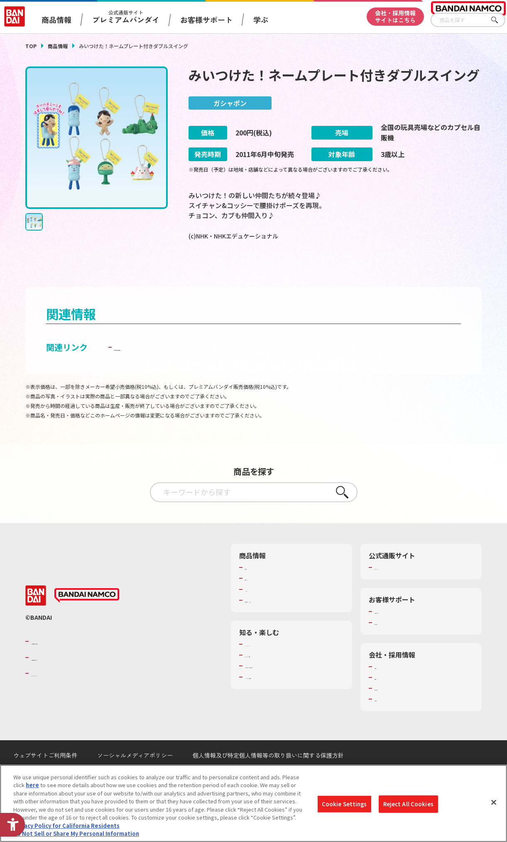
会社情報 (385, 686)
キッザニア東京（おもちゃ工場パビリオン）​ (293, 688)
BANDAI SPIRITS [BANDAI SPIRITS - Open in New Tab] (56, 692)
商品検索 (256, 586)
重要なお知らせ (393, 642)
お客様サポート (206, 19)
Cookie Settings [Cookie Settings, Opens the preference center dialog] (344, 804)
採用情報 (385, 696)
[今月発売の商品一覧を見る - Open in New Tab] (411, 268)
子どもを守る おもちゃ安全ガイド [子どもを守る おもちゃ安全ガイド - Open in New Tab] (177, 366)
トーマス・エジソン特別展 (277, 674)
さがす (499, 20)
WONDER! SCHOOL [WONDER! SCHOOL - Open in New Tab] (268, 663)
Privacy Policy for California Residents (66, 826)
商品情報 (58, 45)
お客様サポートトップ (402, 630)
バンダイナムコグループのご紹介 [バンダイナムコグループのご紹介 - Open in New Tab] (81, 660)
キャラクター (261, 608)
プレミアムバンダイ (399, 586)
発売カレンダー (264, 597)
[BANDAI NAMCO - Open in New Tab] (86, 614)
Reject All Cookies (408, 804)
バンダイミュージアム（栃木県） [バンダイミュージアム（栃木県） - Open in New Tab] (285, 703)
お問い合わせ (391, 718)
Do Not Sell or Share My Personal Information (76, 833)
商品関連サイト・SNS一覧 (277, 619)
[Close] (494, 802)
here (32, 785)
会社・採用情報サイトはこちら (395, 16)
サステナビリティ (396, 707)
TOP (31, 45)
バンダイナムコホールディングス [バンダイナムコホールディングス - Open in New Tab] (81, 676)
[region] (253, 803)
